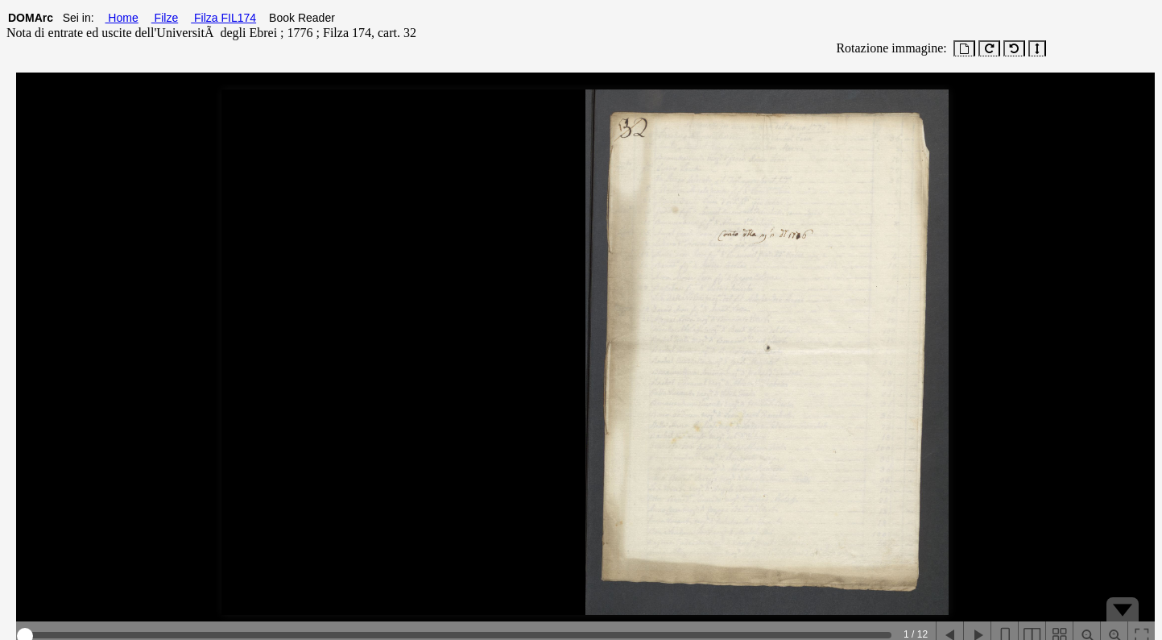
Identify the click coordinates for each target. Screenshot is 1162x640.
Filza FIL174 (223, 17)
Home (121, 17)
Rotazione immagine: (887, 48)
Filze (164, 17)
